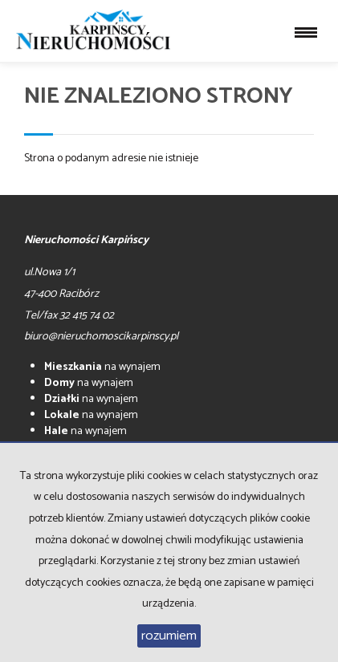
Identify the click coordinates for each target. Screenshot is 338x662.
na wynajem (102, 367)
